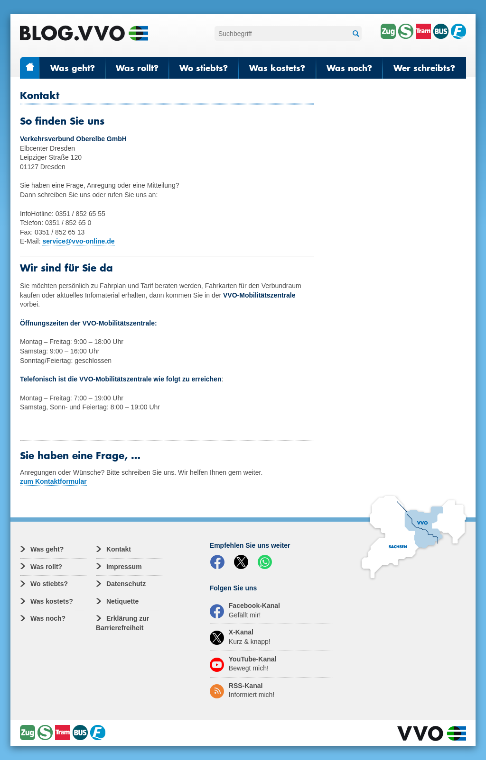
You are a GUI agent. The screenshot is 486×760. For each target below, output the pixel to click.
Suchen (354, 34)
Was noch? (349, 68)
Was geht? (72, 68)
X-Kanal (240, 636)
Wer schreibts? (424, 68)
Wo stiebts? (203, 68)
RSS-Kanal (242, 690)
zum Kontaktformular (53, 481)
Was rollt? (137, 68)
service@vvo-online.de (78, 241)
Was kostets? (277, 68)
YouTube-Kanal (243, 663)
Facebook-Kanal (245, 610)
